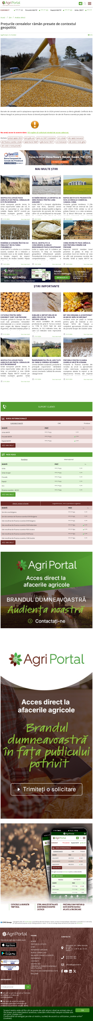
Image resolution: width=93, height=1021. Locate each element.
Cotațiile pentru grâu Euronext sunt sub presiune (14, 316)
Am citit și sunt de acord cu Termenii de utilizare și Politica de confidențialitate (15, 995)
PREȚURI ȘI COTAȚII (38, 944)
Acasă (3, 17)
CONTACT (35, 961)
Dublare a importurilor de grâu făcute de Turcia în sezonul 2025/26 (44, 317)
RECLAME (34, 974)
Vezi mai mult (25, 219)
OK (28, 987)
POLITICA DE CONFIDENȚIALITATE (44, 971)
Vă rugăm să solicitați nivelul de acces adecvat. (48, 132)
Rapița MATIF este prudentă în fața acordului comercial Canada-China (77, 200)
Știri (10, 17)
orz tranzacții (61, 142)
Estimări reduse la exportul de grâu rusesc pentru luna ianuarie (46, 200)
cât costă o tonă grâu (77, 142)
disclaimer (79, 923)
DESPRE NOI (36, 964)
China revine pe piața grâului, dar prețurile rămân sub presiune (77, 245)
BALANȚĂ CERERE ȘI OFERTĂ (42, 955)
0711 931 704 (71, 958)
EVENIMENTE (36, 958)
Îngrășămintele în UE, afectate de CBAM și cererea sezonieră (46, 361)
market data (28, 921)
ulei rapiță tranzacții (75, 138)
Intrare (80, 3)
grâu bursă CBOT (46, 142)
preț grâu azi (29, 138)
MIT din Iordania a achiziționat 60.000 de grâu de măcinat (77, 316)
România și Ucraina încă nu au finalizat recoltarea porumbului (14, 245)
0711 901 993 (71, 957)
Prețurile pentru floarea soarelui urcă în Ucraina (75, 361)
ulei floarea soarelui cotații (11, 142)
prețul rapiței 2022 (15, 138)
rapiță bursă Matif (31, 142)
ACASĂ (33, 941)
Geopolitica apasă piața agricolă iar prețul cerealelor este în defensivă (15, 200)
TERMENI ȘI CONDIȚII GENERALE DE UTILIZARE (44, 967)
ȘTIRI (33, 947)
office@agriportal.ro (73, 964)
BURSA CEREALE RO (38, 953)
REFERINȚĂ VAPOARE (39, 950)
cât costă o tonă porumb (10, 146)
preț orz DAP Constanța (46, 138)
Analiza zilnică (20, 17)
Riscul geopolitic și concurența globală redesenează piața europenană (46, 245)
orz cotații (61, 138)
